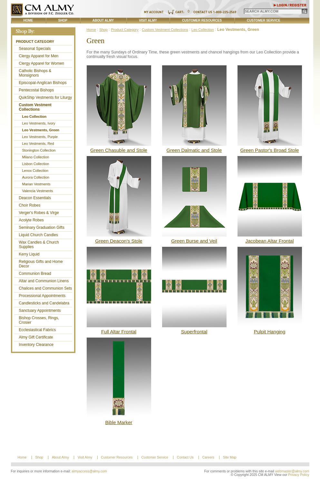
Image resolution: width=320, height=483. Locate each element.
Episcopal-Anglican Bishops (43, 82)
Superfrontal (194, 331)
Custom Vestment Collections (35, 107)
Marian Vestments (36, 184)
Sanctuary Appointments (40, 310)
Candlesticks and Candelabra (44, 303)
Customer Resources (202, 20)
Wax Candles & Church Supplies (39, 244)
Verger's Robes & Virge (39, 212)
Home (28, 20)
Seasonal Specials (35, 48)
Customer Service (263, 20)
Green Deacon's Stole (118, 241)
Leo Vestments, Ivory (38, 123)
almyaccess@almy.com (89, 471)
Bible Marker (118, 422)
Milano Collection (35, 157)
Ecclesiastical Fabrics (37, 330)
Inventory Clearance (36, 344)
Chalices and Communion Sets (45, 288)
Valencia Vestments (37, 191)
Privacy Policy (298, 475)
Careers (208, 457)
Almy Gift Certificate (36, 337)
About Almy (103, 20)
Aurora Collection (35, 177)
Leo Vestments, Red (38, 143)
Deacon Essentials (35, 198)
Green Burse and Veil (194, 241)
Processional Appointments (42, 295)
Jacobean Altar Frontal (269, 241)
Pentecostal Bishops (36, 90)
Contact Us (185, 457)
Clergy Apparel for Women (41, 63)
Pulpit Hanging (270, 331)
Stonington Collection (39, 150)
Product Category (35, 41)
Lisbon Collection (35, 164)
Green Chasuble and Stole (118, 150)
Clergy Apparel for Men (39, 56)
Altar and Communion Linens (44, 281)
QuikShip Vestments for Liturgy (45, 97)
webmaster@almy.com (292, 471)
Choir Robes (30, 205)
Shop (62, 20)
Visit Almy (148, 20)
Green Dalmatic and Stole (194, 150)
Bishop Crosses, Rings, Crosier (39, 320)
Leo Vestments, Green (41, 130)
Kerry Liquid (29, 254)
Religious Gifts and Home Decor (41, 263)
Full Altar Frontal (118, 331)
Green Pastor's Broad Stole (269, 150)
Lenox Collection (35, 170)
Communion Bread (35, 273)
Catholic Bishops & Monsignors (35, 73)
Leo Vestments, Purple (40, 137)
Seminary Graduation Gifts (41, 227)
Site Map (229, 457)
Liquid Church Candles (38, 235)
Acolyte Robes (31, 220)
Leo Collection (34, 116)
